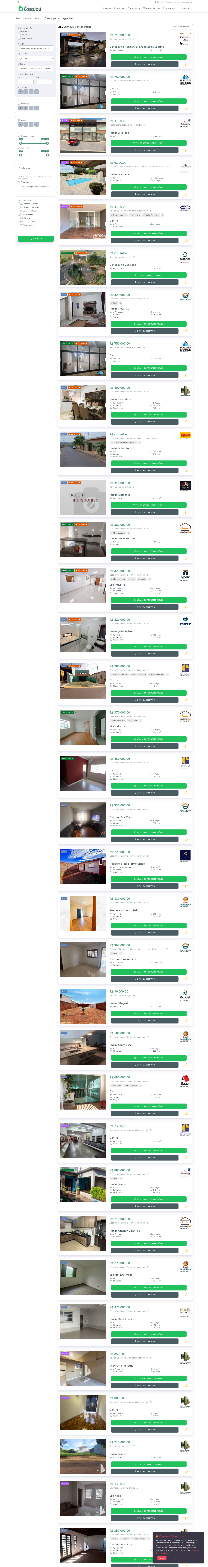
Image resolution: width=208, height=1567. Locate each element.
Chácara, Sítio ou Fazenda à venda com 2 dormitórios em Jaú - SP (139, 863)
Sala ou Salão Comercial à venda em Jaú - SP (130, 80)
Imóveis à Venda (22, 1512)
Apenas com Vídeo (30, 207)
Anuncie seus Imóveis (183, 2)
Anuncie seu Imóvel (57, 1519)
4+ (36, 92)
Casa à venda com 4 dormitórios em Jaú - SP (130, 286)
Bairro (21, 64)
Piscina (25, 218)
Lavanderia (27, 225)
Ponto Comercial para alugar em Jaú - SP (128, 121)
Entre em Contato (22, 1533)
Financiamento (28, 214)
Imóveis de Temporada (24, 1519)
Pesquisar (36, 239)
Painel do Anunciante (164, 2)
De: (19, 77)
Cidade (22, 53)
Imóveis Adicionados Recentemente (30, 1522)
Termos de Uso (56, 1529)
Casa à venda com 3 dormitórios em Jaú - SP (130, 368)
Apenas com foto (29, 203)
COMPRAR (25, 31)
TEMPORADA (26, 38)
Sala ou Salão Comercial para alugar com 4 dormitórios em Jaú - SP (140, 162)
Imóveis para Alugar (23, 1516)
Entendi (162, 1558)
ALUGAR (24, 35)
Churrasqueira (28, 221)
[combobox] (35, 48)
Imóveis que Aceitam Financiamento (30, 1526)
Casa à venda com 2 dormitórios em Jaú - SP (130, 534)
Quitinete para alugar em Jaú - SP (124, 1358)
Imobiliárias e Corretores (25, 1529)
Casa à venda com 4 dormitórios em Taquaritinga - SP (134, 410)
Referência (24, 168)
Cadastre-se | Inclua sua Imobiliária (64, 1522)
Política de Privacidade (59, 1533)
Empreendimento (30, 211)
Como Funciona (55, 1526)
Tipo (21, 43)
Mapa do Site (55, 1536)
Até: (37, 77)
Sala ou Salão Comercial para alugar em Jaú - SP (131, 203)
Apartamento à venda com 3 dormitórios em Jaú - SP (133, 1441)
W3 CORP (115, 1564)
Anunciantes (24, 182)
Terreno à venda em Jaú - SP (122, 39)
